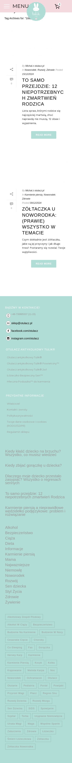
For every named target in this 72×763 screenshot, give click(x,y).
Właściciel (13, 403)
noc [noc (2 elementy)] (52, 670)
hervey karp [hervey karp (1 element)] (14, 655)
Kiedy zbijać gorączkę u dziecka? (33, 465)
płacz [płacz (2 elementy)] (33, 693)
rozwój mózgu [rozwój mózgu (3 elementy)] (41, 701)
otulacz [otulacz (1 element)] (52, 678)
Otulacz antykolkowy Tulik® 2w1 (27, 369)
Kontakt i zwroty (17, 409)
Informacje (14, 549)
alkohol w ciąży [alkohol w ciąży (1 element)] (17, 624)
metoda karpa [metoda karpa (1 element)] (35, 670)
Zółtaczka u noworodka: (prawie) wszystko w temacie (39, 220)
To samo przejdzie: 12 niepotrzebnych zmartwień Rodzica (43, 92)
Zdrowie (50, 70)
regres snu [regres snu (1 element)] (50, 693)
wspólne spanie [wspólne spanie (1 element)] (50, 723)
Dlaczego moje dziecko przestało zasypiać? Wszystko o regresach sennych (33, 479)
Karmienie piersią (33, 194)
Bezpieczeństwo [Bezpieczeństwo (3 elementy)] (42, 624)
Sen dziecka (15, 586)
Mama (10, 559)
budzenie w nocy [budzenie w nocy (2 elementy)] (52, 632)
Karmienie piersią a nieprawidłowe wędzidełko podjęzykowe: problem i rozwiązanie (35, 511)
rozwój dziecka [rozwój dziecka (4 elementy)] (16, 701)
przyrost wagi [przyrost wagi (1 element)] (15, 693)
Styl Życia (13, 591)
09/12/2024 (35, 203)
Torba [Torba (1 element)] (25, 716)
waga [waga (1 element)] (31, 723)
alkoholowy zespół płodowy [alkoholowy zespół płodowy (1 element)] (24, 617)
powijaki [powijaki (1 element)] (59, 685)
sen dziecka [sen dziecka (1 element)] (14, 708)
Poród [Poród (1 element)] (43, 685)
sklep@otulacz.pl (21, 323)
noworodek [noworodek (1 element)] (14, 678)
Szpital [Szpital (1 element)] (11, 716)
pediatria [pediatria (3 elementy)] (29, 685)
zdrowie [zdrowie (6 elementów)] (31, 731)
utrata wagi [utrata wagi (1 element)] (14, 723)
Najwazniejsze (17, 565)
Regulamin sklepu (18, 431)
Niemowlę (13, 570)
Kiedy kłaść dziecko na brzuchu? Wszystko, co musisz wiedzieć (33, 453)
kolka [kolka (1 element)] (51, 662)
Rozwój (41, 70)
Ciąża (10, 538)
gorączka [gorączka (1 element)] (44, 647)
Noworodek (30, 70)
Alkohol (11, 527)
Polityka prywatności (20, 415)
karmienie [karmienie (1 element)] (34, 655)
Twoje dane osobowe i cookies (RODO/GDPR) (26, 423)
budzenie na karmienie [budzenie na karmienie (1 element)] (21, 632)
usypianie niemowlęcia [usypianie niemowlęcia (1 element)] (48, 716)
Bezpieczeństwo (19, 533)
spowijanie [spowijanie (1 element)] (47, 708)
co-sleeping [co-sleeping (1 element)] (14, 647)
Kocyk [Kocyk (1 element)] (38, 662)
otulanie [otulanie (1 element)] (12, 685)
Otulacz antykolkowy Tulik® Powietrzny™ (33, 363)
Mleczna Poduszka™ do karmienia (28, 381)
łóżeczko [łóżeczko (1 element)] (48, 731)
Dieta (9, 543)
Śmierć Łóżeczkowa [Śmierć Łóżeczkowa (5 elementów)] (19, 739)
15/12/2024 (28, 74)
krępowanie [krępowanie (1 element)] (14, 670)
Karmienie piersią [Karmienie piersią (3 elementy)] (18, 662)
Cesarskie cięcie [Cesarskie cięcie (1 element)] (17, 640)
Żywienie (12, 602)
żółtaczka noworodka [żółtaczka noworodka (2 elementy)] (20, 746)
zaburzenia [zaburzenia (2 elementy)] (14, 731)
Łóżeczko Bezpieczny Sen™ (25, 375)
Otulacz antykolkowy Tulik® (24, 357)
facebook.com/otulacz (24, 330)
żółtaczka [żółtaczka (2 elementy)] (43, 739)
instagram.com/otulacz (25, 338)
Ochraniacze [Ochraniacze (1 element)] (34, 678)
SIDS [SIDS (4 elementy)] (31, 708)
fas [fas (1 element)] (30, 647)
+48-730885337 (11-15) (23, 314)
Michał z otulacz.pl (34, 66)
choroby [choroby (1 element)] (39, 640)
